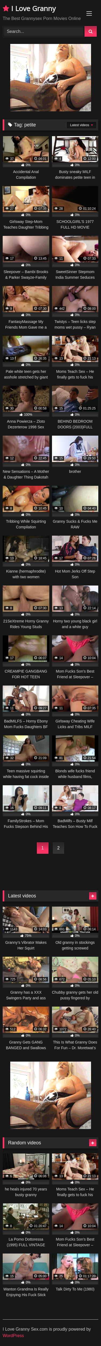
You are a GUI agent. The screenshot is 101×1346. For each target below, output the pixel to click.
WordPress (13, 1335)
